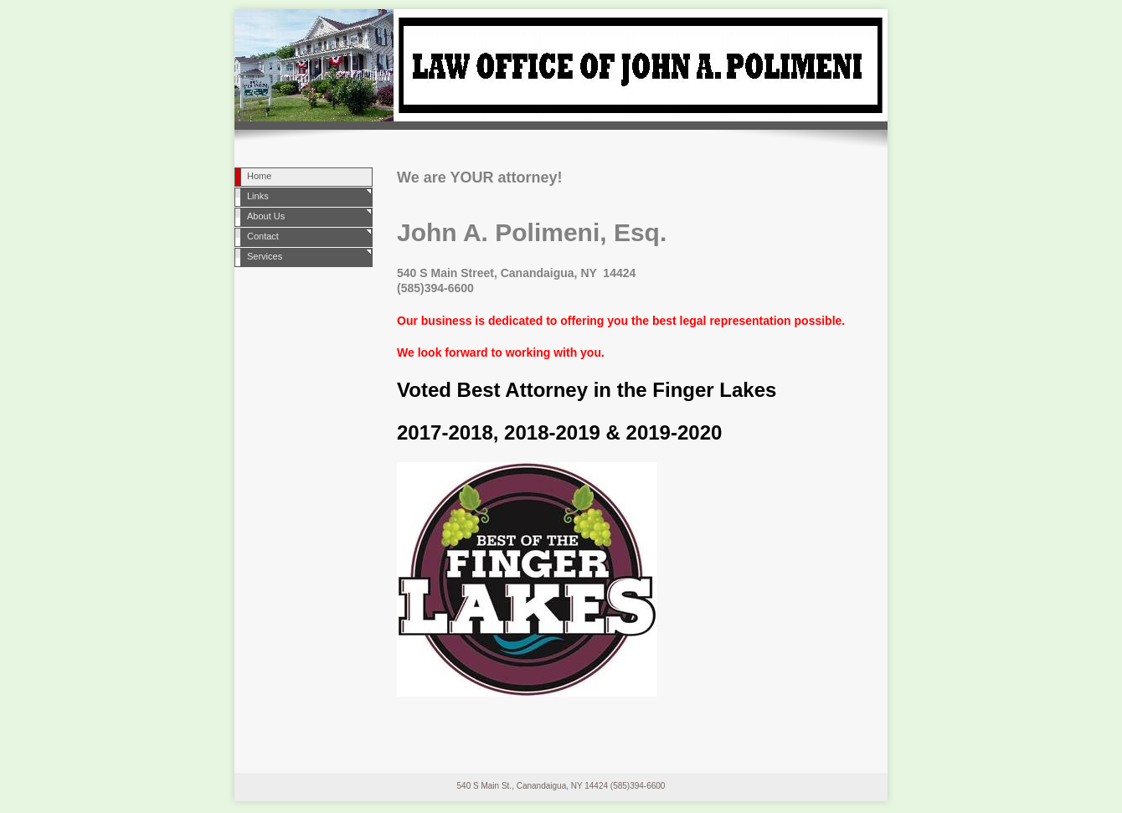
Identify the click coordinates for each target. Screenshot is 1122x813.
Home (259, 176)
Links (258, 196)
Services (264, 256)
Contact (263, 236)
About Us (266, 216)
